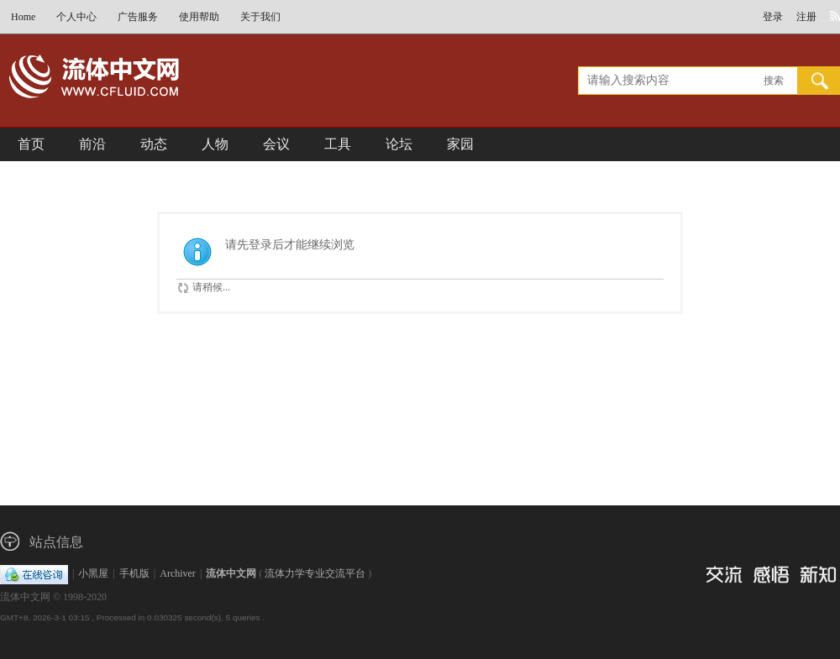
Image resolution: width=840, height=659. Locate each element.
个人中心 (76, 17)
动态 (153, 144)
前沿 (92, 144)
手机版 (134, 573)
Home (23, 17)
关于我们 (260, 17)
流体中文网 (231, 573)
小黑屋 (93, 573)
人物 (215, 144)
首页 (31, 144)
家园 (460, 144)
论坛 (399, 144)
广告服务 (138, 17)
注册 (806, 17)
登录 (773, 17)
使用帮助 (199, 17)
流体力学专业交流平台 (315, 573)
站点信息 (56, 542)
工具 (337, 144)
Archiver (178, 573)
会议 (276, 144)
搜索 (774, 80)
